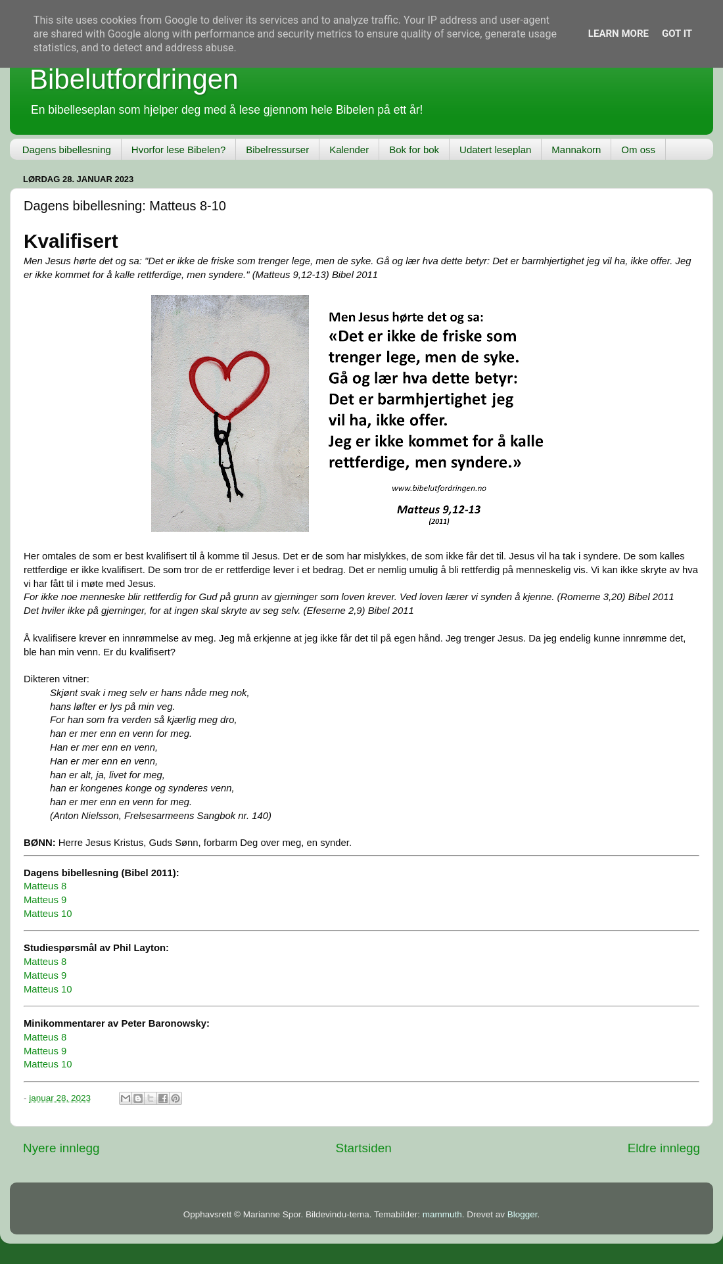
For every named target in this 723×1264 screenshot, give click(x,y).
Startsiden (364, 1148)
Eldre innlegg (664, 1148)
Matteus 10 (48, 913)
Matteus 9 (45, 900)
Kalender (349, 149)
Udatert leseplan (495, 149)
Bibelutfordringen (134, 79)
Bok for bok (414, 149)
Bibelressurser (277, 149)
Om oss (638, 149)
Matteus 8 (45, 886)
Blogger (522, 1214)
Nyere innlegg (61, 1148)
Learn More (618, 33)
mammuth (442, 1214)
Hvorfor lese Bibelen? (178, 149)
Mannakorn (576, 149)
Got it (677, 33)
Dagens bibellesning (66, 149)
